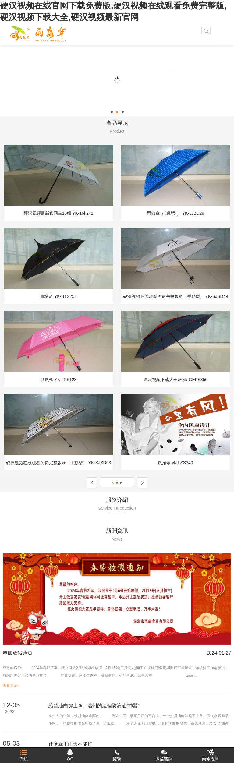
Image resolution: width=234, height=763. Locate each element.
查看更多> (11, 686)
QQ (70, 755)
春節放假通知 (17, 652)
